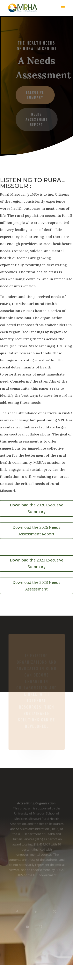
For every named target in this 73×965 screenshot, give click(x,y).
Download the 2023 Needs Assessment (36, 586)
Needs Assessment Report (36, 119)
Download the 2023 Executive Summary (36, 563)
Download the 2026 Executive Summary (36, 508)
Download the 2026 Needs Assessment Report (36, 531)
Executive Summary (35, 95)
